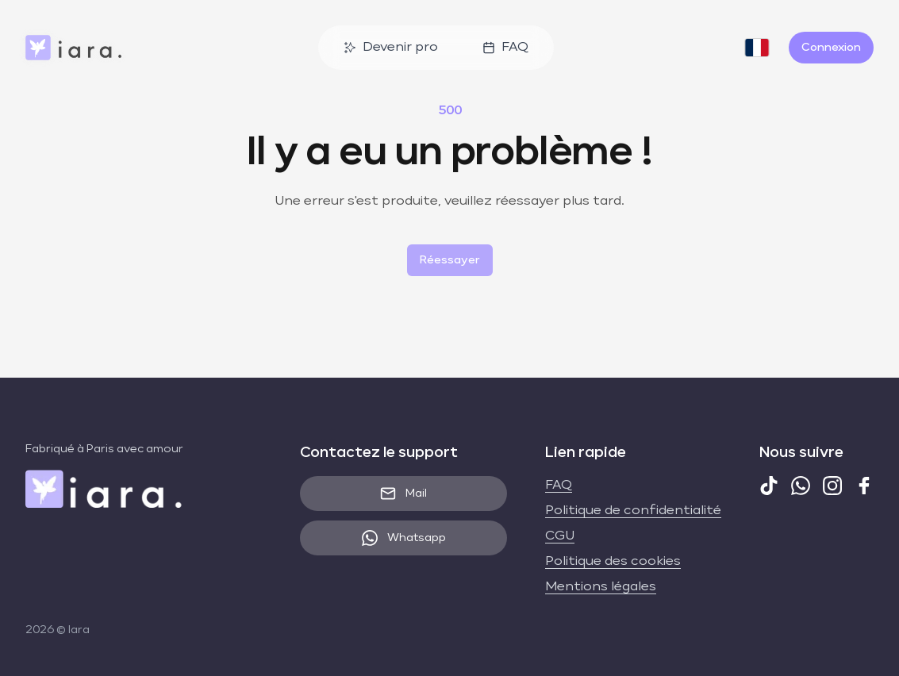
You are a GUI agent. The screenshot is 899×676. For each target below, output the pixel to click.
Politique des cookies (613, 561)
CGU (559, 536)
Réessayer (450, 260)
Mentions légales (600, 587)
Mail (403, 493)
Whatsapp (404, 538)
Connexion (831, 47)
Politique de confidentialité (633, 511)
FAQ (505, 47)
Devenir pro (391, 47)
